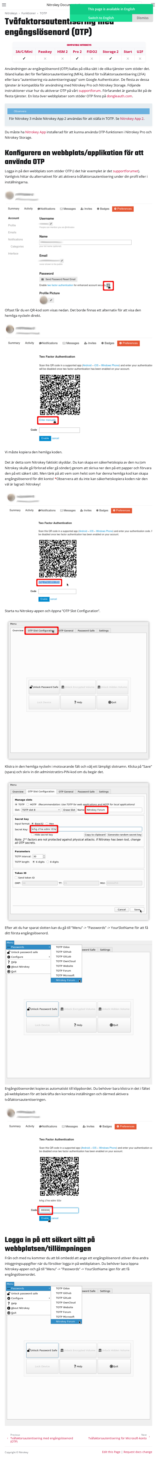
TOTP (43, 13)
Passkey (45, 51)
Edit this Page (111, 1452)
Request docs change (138, 1452)
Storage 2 (111, 51)
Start (128, 51)
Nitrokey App (35, 132)
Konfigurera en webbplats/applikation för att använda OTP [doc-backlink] (74, 158)
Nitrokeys (11, 13)
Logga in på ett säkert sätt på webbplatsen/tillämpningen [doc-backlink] (50, 1244)
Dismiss (143, 18)
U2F (140, 51)
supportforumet (125, 171)
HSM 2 (62, 51)
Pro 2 (77, 51)
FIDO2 (92, 51)
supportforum (90, 90)
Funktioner (28, 13)
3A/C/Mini (24, 51)
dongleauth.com (119, 96)
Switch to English (101, 18)
